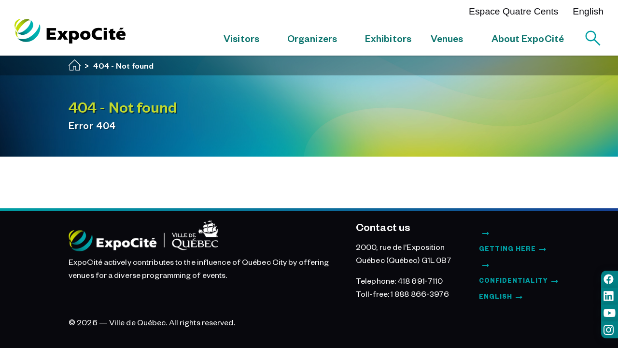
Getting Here (507, 248)
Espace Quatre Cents (513, 11)
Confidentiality (513, 280)
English (588, 11)
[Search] (593, 38)
